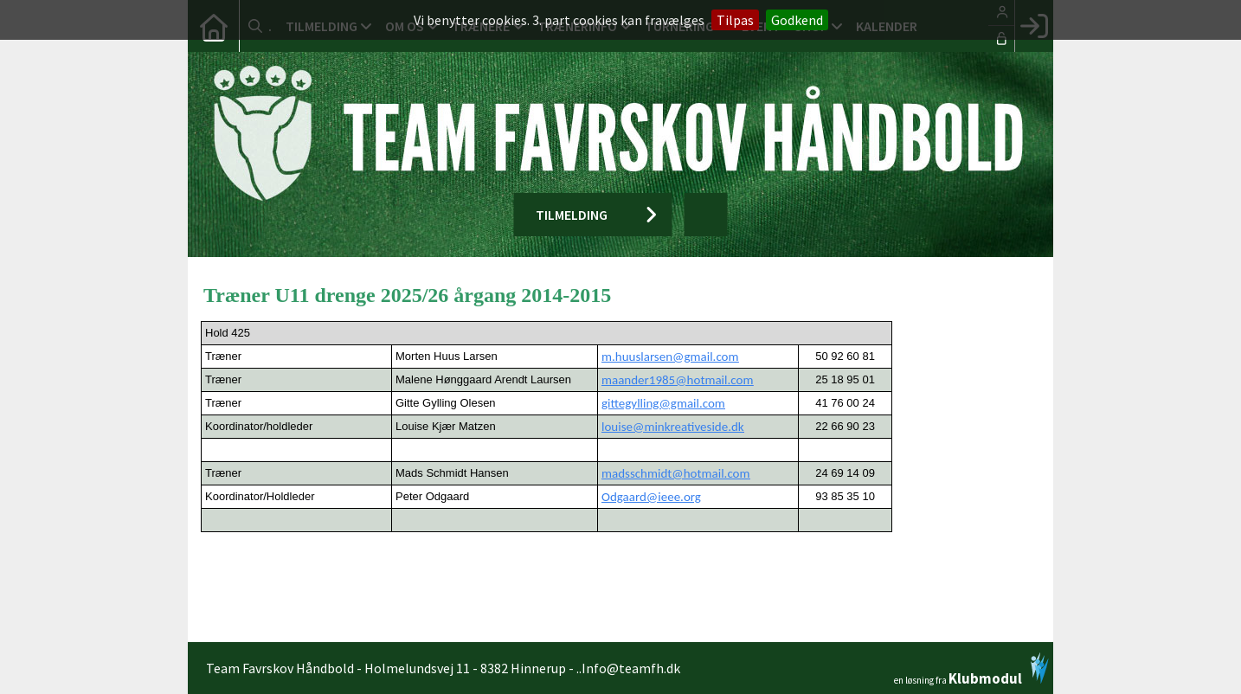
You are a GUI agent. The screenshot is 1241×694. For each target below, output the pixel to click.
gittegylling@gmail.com (663, 403)
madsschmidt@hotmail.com (675, 473)
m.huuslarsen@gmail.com (670, 356)
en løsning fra (971, 668)
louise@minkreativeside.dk (672, 426)
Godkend (797, 20)
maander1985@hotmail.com (677, 380)
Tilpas (735, 20)
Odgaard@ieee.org (651, 496)
